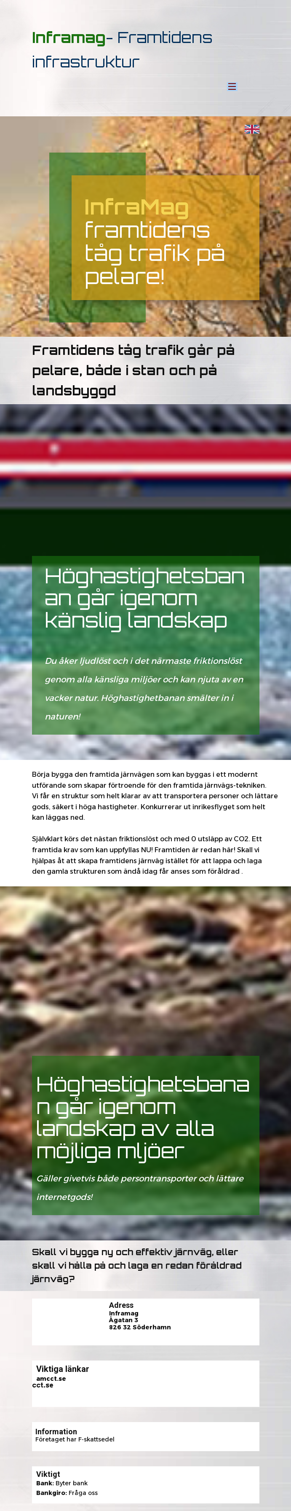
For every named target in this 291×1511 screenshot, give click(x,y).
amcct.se (51, 1378)
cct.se (42, 1385)
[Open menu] (232, 86)
